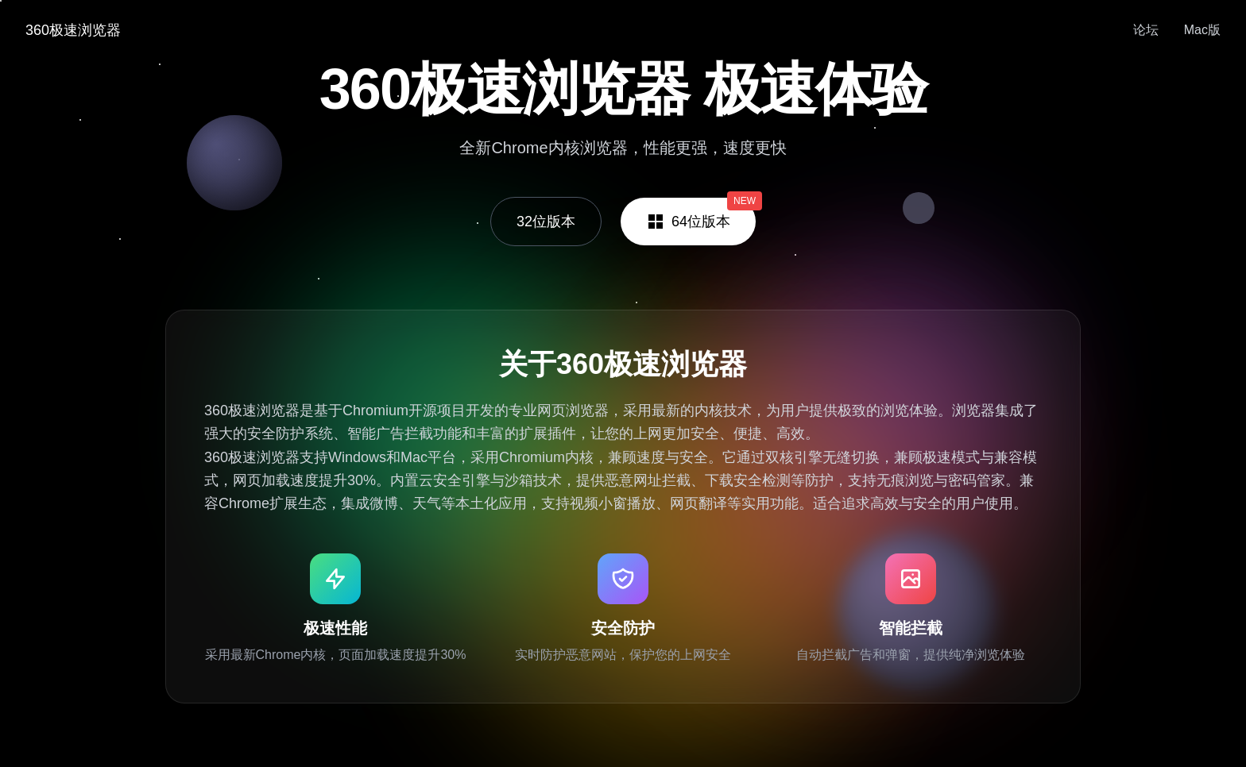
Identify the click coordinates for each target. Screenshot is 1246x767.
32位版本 (546, 221)
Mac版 (1202, 30)
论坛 (1146, 30)
